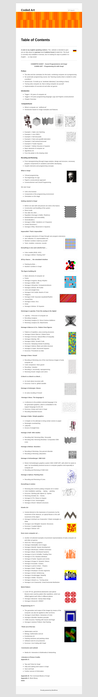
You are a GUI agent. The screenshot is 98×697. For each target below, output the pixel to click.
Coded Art (28, 10)
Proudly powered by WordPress (49, 690)
